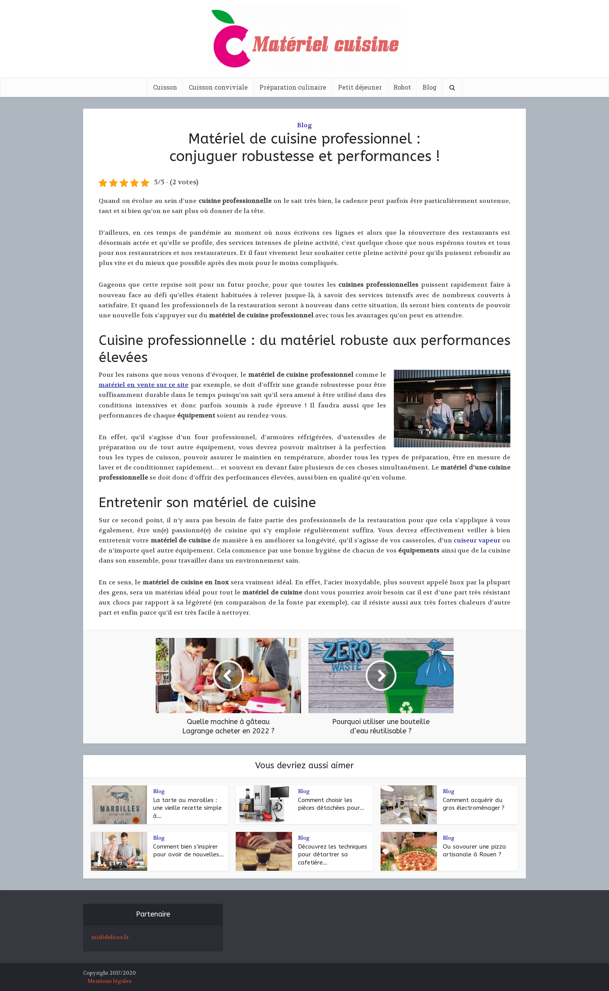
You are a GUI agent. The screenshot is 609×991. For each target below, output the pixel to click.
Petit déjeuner (360, 87)
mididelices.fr (110, 937)
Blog (430, 87)
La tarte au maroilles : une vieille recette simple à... (187, 808)
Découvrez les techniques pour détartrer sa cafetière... (332, 854)
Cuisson (165, 87)
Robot (402, 87)
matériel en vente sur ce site (143, 385)
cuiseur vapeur (477, 540)
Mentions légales (109, 981)
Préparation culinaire (292, 87)
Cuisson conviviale (218, 87)
